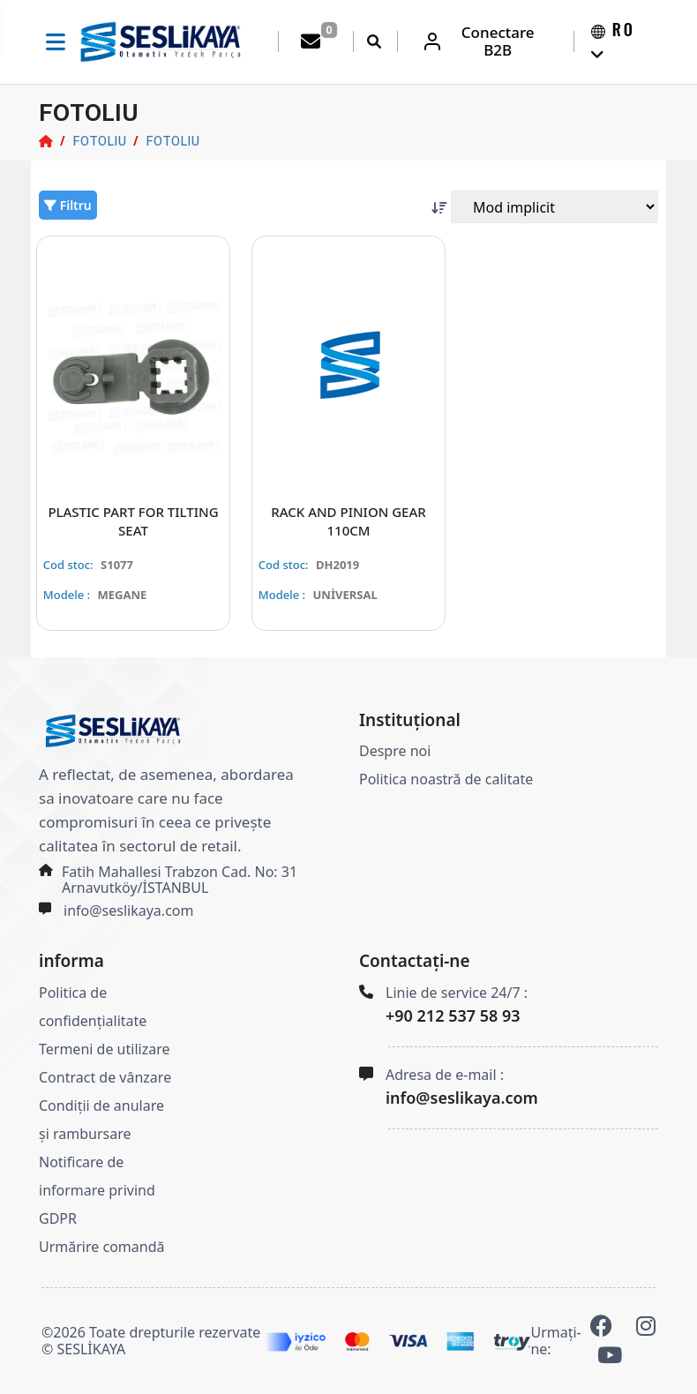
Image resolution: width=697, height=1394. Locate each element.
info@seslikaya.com (128, 911)
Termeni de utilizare (104, 1049)
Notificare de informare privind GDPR (97, 1190)
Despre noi (395, 751)
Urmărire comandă (101, 1246)
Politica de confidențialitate (92, 1007)
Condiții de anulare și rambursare (101, 1119)
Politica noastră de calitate (446, 780)
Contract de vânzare (105, 1077)
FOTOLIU (99, 141)
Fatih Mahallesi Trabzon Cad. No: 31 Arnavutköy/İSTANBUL (179, 880)
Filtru (68, 205)
